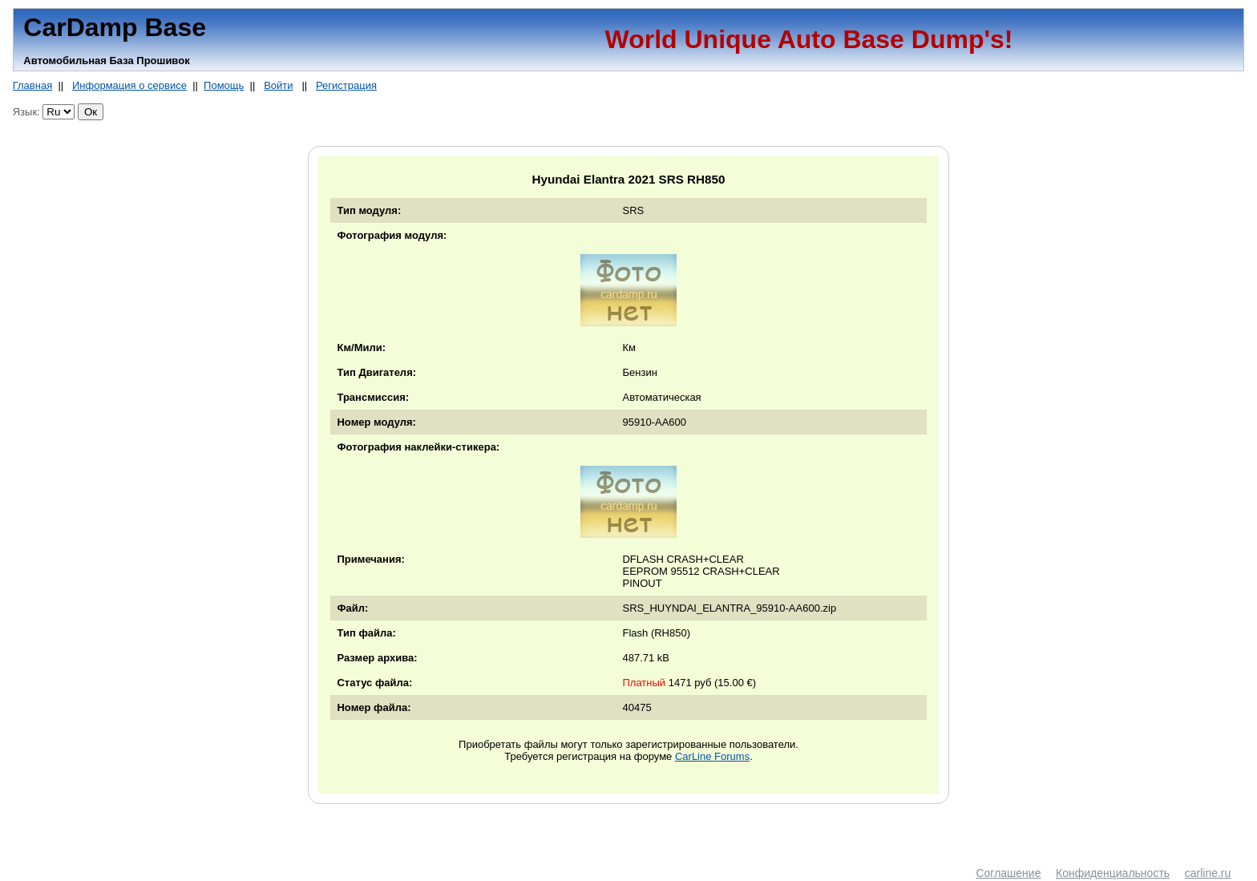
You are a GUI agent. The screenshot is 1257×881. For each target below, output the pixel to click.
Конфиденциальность (1113, 873)
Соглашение (1008, 873)
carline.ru (1208, 873)
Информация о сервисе (129, 85)
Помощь (224, 85)
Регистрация (346, 85)
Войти (278, 85)
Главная (32, 85)
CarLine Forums (712, 756)
